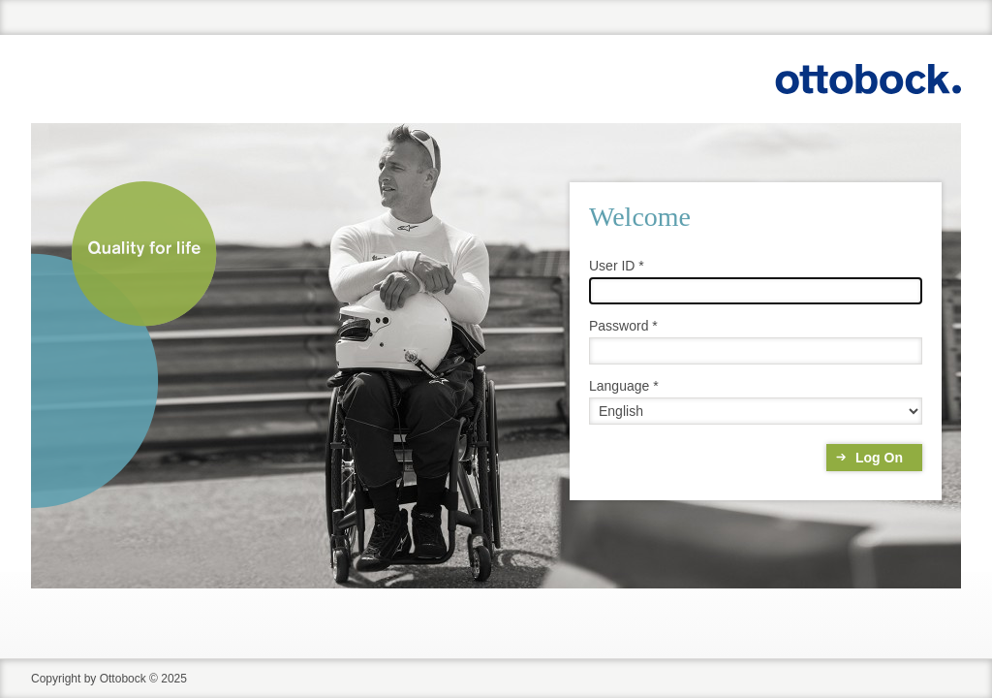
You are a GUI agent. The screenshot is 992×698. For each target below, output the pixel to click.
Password (618, 325)
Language (619, 386)
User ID (612, 265)
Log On (879, 457)
